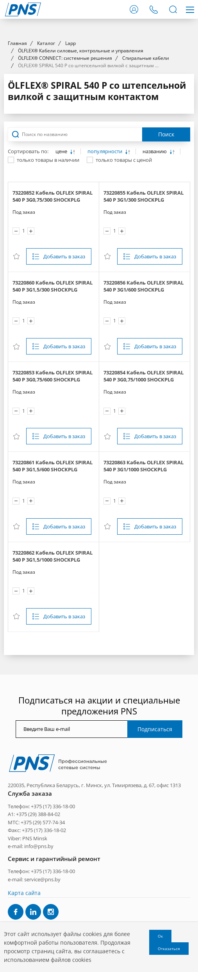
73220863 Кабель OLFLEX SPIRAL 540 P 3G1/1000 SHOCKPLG (143, 607)
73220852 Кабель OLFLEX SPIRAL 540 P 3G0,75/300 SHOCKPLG (52, 338)
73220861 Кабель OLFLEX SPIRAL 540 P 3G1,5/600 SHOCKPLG (52, 607)
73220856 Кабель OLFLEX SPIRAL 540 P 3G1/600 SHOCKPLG (143, 428)
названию (155, 293)
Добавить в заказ (64, 397)
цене (61, 293)
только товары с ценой (124, 301)
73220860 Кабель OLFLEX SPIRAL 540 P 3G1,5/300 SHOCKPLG (52, 428)
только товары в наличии (48, 301)
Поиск (166, 275)
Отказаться (169, 948)
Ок (160, 936)
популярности (105, 293)
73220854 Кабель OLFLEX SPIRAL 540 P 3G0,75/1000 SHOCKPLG (143, 517)
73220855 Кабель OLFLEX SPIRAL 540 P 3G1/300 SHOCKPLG (143, 338)
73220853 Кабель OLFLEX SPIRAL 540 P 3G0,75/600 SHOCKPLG (52, 517)
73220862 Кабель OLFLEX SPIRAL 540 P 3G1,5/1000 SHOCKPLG (52, 697)
